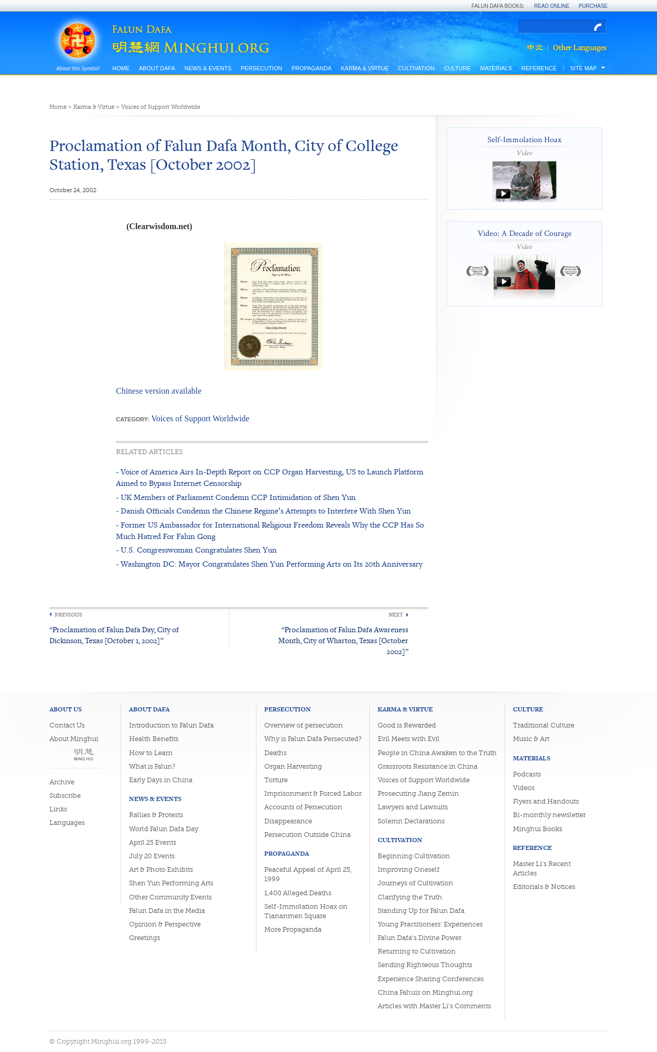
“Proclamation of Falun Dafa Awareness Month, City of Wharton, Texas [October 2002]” (343, 640)
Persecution (261, 68)
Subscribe (65, 795)
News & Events (207, 68)
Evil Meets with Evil (409, 739)
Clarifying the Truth (410, 897)
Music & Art (531, 739)
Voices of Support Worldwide (160, 107)
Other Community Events (170, 897)
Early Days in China (160, 780)
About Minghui (73, 739)
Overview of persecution (303, 725)
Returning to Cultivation (417, 951)
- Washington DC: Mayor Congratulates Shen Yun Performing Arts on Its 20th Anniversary (269, 563)
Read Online (552, 6)
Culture (457, 68)
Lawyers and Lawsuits (413, 807)
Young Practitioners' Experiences (430, 924)
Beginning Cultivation (414, 856)
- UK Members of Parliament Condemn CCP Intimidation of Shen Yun (236, 497)
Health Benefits (153, 739)
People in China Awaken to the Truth (437, 753)
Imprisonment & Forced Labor (313, 793)
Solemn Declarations (411, 821)
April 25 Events (152, 842)
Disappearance (288, 821)
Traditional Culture (543, 725)
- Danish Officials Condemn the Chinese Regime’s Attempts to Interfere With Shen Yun (263, 510)
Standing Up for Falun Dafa (421, 911)
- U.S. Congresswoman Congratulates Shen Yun (196, 549)
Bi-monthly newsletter (549, 815)
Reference (539, 68)
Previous (68, 615)
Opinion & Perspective (165, 924)
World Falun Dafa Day (163, 829)
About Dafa (157, 68)
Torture (276, 780)
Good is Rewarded (407, 725)
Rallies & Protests (156, 815)
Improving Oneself (409, 869)
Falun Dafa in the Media (167, 911)
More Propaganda (292, 929)
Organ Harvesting (293, 766)
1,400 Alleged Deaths (297, 893)
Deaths (275, 753)
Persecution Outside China (307, 834)
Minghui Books (537, 829)
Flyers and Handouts (546, 801)
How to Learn (151, 753)
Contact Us (67, 725)
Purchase (593, 6)
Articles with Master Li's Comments (434, 1006)
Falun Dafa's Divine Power (419, 938)
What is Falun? (152, 766)
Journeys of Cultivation (415, 883)
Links (58, 809)
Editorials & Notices (544, 887)
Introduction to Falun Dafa (171, 725)
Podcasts (527, 774)
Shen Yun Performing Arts (171, 883)
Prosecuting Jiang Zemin (418, 793)
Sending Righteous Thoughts (425, 965)
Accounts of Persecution (303, 807)
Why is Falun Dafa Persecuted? (313, 739)
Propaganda (311, 68)
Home (121, 68)
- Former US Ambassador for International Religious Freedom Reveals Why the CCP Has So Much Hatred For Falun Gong (270, 530)
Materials (496, 68)
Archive (61, 782)
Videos (524, 788)
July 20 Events (152, 856)
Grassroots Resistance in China (428, 766)
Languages (67, 822)
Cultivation (416, 68)
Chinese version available (158, 390)
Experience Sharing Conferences (431, 979)
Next (396, 615)
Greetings (144, 938)
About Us (65, 709)
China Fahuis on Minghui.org (425, 992)
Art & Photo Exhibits (161, 869)
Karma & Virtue (365, 68)
